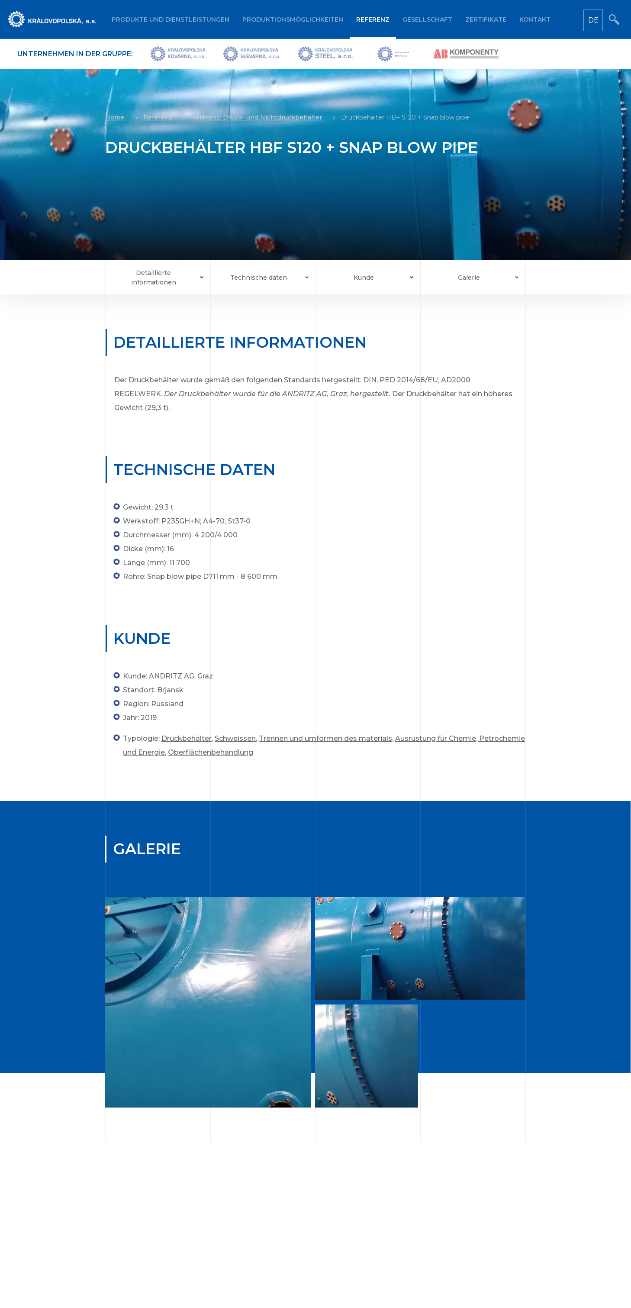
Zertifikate (485, 19)
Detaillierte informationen (153, 277)
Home (114, 117)
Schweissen (235, 738)
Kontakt (535, 19)
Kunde (364, 277)
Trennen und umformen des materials (325, 738)
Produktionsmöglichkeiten (292, 19)
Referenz (373, 19)
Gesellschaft (427, 19)
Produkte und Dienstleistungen (170, 19)
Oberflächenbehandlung (210, 752)
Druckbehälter (186, 738)
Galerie (469, 277)
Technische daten (258, 277)
